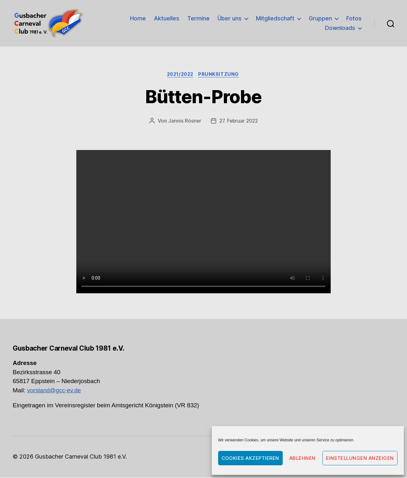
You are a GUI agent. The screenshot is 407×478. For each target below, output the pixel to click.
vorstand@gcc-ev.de (54, 391)
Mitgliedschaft (275, 18)
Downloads (340, 28)
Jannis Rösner (183, 121)
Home (138, 18)
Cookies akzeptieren (250, 458)
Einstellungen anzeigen (360, 458)
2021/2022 (180, 75)
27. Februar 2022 (238, 121)
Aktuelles (166, 18)
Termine (198, 18)
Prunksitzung (221, 75)
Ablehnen (302, 458)
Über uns (229, 18)
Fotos (354, 18)
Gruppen (320, 18)
